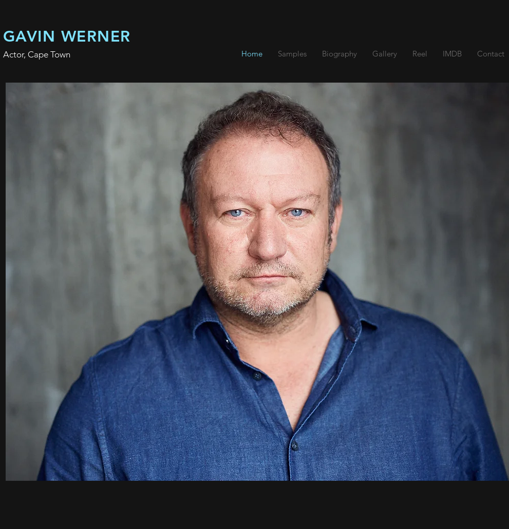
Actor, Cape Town (36, 54)
